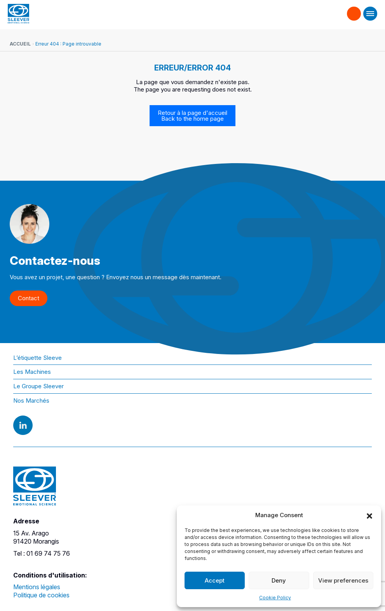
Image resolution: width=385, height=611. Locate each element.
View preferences (343, 580)
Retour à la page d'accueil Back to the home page (192, 115)
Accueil (20, 44)
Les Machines (32, 371)
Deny (279, 580)
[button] (369, 515)
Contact (354, 10)
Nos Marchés (31, 400)
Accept (215, 580)
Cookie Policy (275, 597)
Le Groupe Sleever (38, 386)
